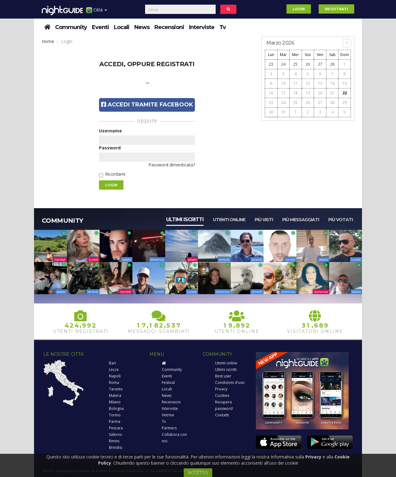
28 (332, 64)
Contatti (222, 415)
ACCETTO (198, 472)
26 (308, 64)
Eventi (100, 27)
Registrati (336, 9)
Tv (222, 27)
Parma (114, 421)
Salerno (115, 434)
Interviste (201, 27)
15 (344, 83)
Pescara (116, 428)
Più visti (264, 219)
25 (295, 64)
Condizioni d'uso (230, 382)
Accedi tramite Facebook (147, 104)
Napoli (115, 376)
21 (332, 93)
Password (110, 148)
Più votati (340, 219)
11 (295, 83)
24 (283, 64)
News (141, 27)
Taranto (116, 389)
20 (320, 93)
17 (283, 93)
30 (271, 112)
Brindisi (115, 447)
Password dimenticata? (171, 165)
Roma (114, 382)
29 (344, 102)
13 (320, 83)
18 (295, 93)
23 (271, 64)
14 (332, 83)
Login (299, 9)
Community (71, 27)
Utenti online (229, 219)
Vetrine (168, 415)
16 (271, 93)
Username (110, 131)
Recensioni (169, 27)
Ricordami (115, 174)
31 (283, 112)
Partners (169, 428)
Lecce (114, 369)
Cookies (222, 395)
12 (308, 83)
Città (96, 12)
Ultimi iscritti (185, 219)
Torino (115, 415)
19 (308, 93)
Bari (112, 363)
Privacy (221, 389)
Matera (115, 395)
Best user (223, 376)
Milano (115, 402)
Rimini (114, 441)
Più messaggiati (300, 219)
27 (320, 64)
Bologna (116, 408)
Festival (168, 382)
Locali (121, 27)
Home (48, 41)
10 (283, 83)
